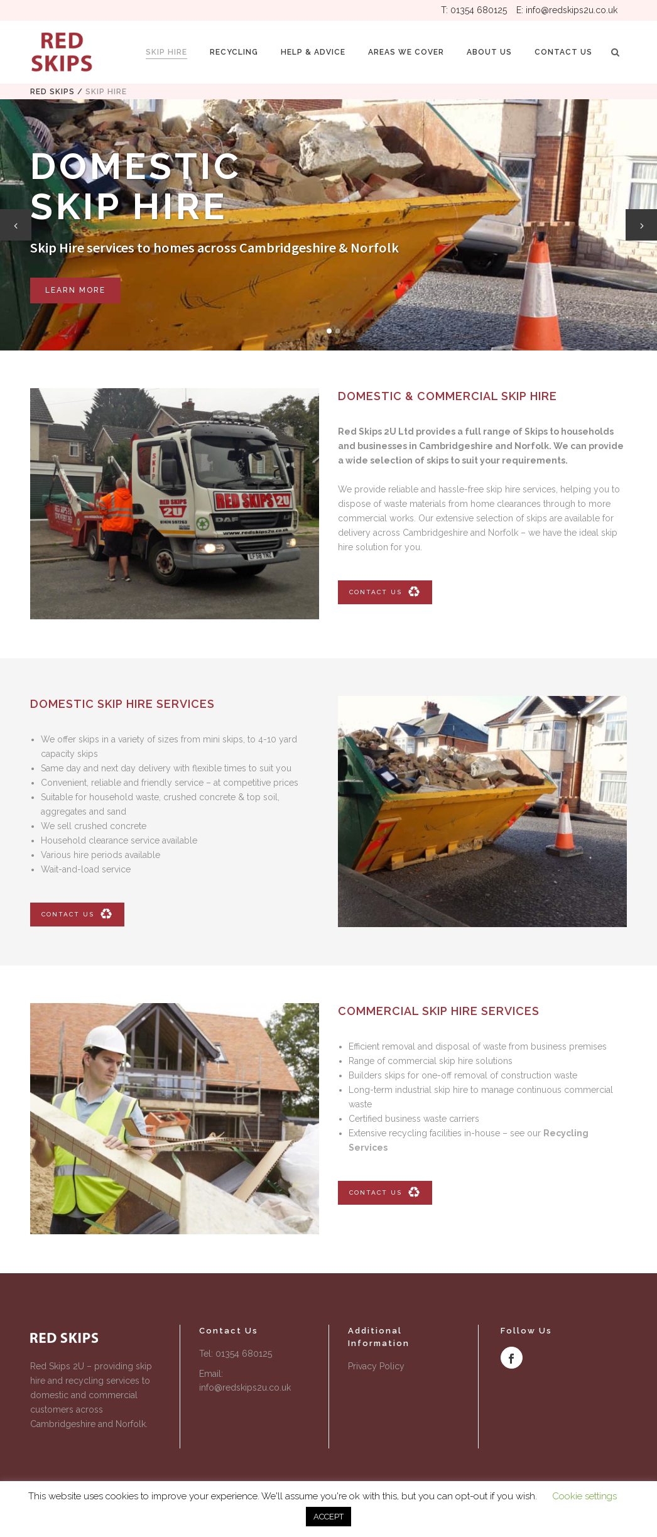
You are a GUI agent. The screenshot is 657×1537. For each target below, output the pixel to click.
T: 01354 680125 (474, 10)
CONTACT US (385, 592)
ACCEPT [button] (328, 1516)
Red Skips (52, 91)
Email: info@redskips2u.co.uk (245, 1381)
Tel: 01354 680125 (235, 1354)
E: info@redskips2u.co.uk (566, 10)
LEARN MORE (75, 290)
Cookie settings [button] (584, 1496)
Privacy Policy (376, 1366)
